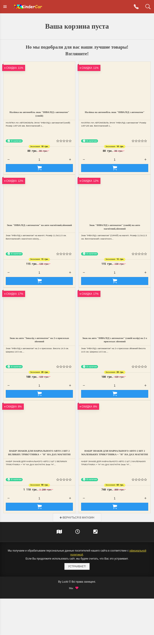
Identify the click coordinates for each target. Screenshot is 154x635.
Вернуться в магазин (77, 517)
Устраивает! (77, 566)
